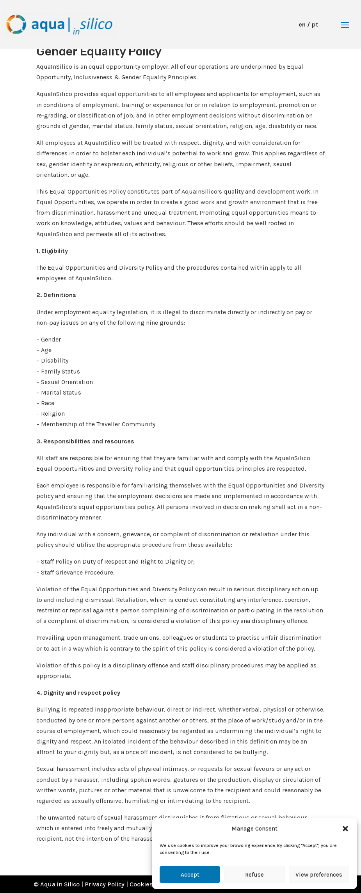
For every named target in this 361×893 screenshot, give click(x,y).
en (302, 24)
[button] (345, 829)
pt (315, 24)
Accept (190, 874)
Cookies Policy (150, 884)
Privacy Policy (104, 884)
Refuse (254, 874)
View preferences (318, 874)
